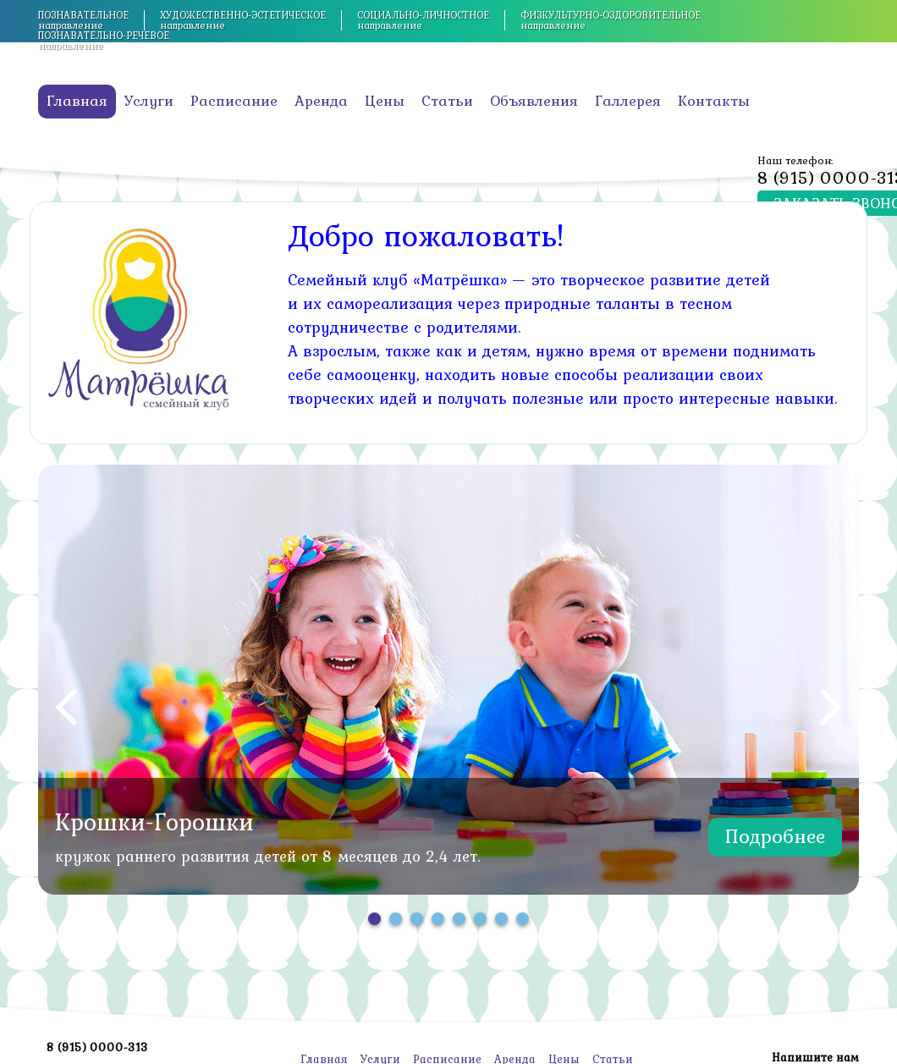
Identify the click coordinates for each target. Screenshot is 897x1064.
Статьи (447, 100)
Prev (66, 707)
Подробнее (775, 836)
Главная (77, 100)
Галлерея (628, 100)
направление (83, 20)
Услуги (148, 100)
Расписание (234, 100)
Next (830, 707)
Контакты (714, 100)
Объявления (534, 100)
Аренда (321, 100)
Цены (384, 100)
